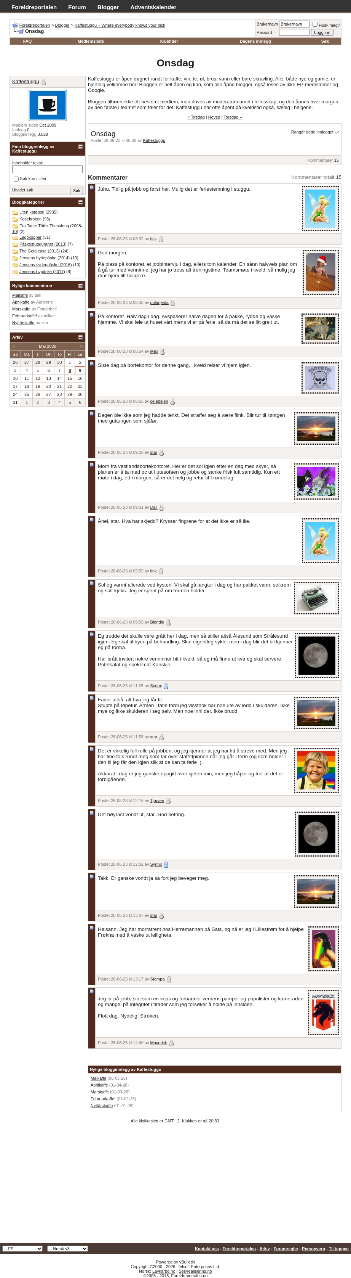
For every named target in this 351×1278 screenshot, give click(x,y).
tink (153, 238)
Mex (154, 351)
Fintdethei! (47, 309)
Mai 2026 (47, 346)
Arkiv (264, 1248)
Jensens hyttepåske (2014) (44, 258)
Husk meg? (326, 25)
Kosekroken (30, 219)
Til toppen (339, 1248)
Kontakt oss (207, 1248)
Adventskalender (154, 7)
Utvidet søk (22, 190)
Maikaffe (98, 1078)
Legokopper (30, 237)
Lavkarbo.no (164, 1271)
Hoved (214, 117)
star (153, 452)
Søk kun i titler (30, 179)
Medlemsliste (91, 41)
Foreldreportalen (34, 7)
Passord (264, 32)
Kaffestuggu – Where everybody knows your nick (120, 25)
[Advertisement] (175, 1186)
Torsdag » (232, 117)
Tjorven (157, 800)
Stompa (157, 979)
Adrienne (44, 302)
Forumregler (286, 1248)
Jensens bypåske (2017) (42, 271)
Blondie (157, 622)
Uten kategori (31, 212)
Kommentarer (320, 160)
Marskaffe (100, 1092)
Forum (77, 7)
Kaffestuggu (154, 140)
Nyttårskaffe (102, 1105)
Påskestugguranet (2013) (43, 244)
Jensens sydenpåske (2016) (45, 264)
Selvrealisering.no (195, 1271)
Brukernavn (267, 24)
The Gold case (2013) (39, 251)
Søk (325, 41)
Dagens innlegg (255, 41)
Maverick (158, 1042)
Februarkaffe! (103, 1098)
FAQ (27, 41)
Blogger (108, 7)
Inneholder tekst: (27, 163)
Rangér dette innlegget (312, 132)
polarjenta (159, 302)
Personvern (313, 1248)
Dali (154, 507)
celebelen (159, 401)
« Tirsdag (195, 117)
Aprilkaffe (99, 1085)
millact (50, 315)
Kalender (169, 41)
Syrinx (156, 685)
